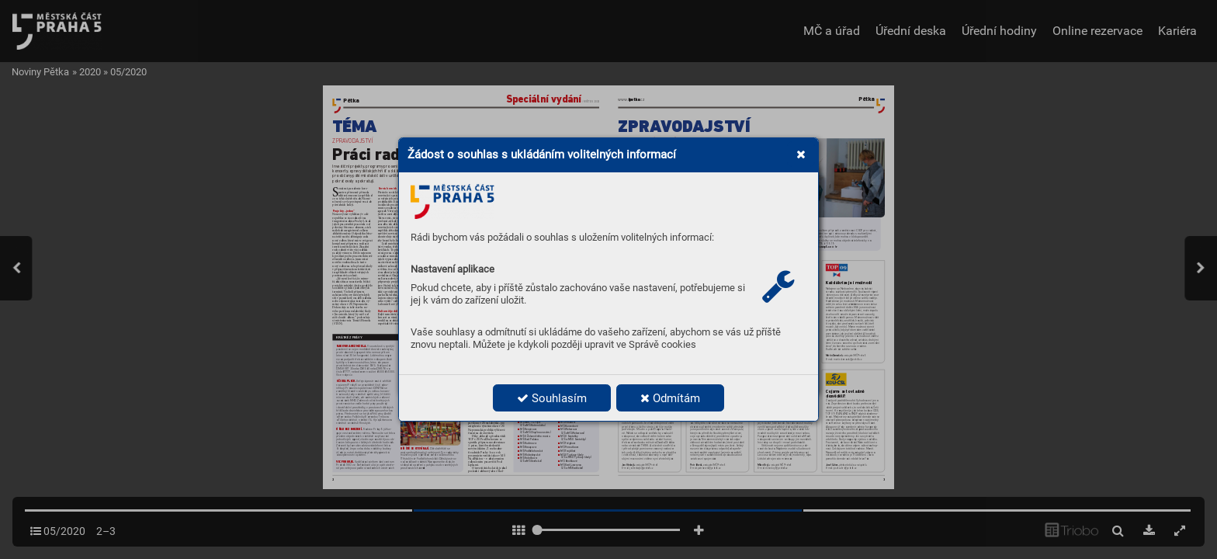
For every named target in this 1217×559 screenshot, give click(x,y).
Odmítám (670, 398)
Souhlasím (552, 398)
